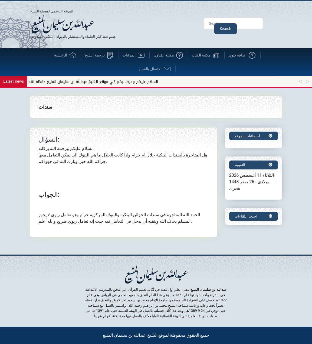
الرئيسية (60, 55)
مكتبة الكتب (201, 55)
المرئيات (129, 55)
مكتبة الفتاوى (163, 55)
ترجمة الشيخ (94, 55)
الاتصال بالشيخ (150, 69)
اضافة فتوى (237, 55)
